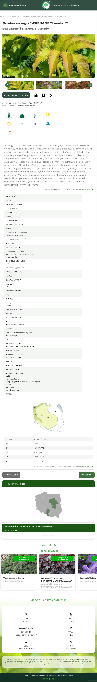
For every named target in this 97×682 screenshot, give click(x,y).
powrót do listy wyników (16, 95)
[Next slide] (90, 85)
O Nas (54, 679)
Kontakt (44, 679)
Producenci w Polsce (14, 484)
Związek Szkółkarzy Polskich (82, 189)
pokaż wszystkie (48, 536)
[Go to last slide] (7, 85)
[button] (20, 85)
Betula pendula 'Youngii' (26, 635)
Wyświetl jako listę (48, 545)
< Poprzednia (11, 475)
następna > (87, 475)
